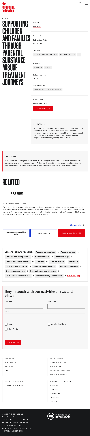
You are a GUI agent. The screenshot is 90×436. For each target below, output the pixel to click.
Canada (38, 67)
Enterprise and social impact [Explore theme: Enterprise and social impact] (43, 271)
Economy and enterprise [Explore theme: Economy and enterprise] (44, 266)
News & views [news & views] (56, 359)
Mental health (67, 55)
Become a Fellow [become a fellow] (58, 375)
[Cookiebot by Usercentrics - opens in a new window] (13, 193)
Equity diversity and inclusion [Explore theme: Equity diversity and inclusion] (49, 276)
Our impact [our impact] (55, 367)
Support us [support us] (11, 363)
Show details (75, 225)
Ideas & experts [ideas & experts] (58, 363)
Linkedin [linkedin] (54, 389)
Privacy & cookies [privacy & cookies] (14, 385)
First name (9, 302)
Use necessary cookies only (16, 233)
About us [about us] (9, 359)
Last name (51, 302)
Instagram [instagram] (55, 393)
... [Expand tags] (79, 55)
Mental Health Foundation (48, 89)
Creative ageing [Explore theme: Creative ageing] (57, 261)
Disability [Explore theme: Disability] (73, 261)
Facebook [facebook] (55, 397)
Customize (44, 233)
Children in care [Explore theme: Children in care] (42, 257)
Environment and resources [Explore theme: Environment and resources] (18, 276)
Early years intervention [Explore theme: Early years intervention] (16, 266)
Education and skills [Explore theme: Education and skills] (69, 266)
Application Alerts (58, 324)
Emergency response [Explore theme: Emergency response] (15, 271)
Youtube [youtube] (54, 401)
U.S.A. (48, 67)
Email (7, 311)
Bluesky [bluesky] (54, 385)
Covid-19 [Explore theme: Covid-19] (40, 261)
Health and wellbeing (45, 55)
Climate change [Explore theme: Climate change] (62, 257)
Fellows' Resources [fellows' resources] (60, 371)
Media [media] (8, 371)
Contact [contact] (9, 367)
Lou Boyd (37, 27)
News (11, 324)
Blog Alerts (13, 329)
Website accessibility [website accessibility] (16, 381)
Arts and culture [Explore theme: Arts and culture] (68, 252)
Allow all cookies (71, 233)
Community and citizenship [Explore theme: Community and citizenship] (18, 261)
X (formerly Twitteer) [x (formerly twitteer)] (61, 381)
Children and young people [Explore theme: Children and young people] (18, 257)
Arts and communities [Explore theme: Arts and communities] (45, 252)
